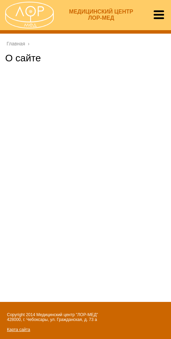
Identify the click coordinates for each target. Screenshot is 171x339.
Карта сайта (18, 329)
